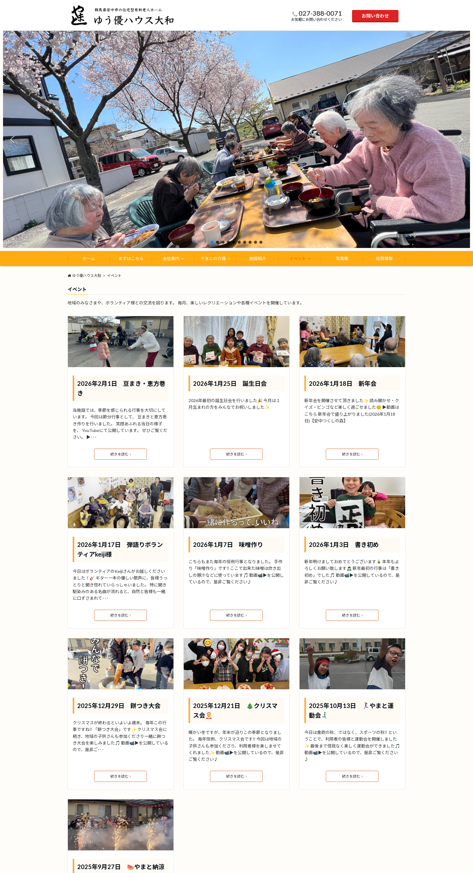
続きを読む (120, 454)
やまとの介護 (213, 258)
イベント (297, 258)
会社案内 (171, 258)
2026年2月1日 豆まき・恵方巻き (121, 388)
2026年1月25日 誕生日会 (230, 383)
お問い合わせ (375, 15)
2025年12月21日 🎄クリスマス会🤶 (235, 710)
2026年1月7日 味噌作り (228, 544)
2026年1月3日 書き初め (344, 544)
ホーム (88, 258)
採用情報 (384, 258)
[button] (12, 139)
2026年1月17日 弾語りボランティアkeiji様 (120, 549)
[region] (236, 139)
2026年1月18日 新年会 (342, 383)
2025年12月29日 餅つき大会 (118, 705)
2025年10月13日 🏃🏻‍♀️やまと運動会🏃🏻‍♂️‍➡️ (351, 710)
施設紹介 (257, 258)
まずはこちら (131, 258)
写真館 (342, 258)
